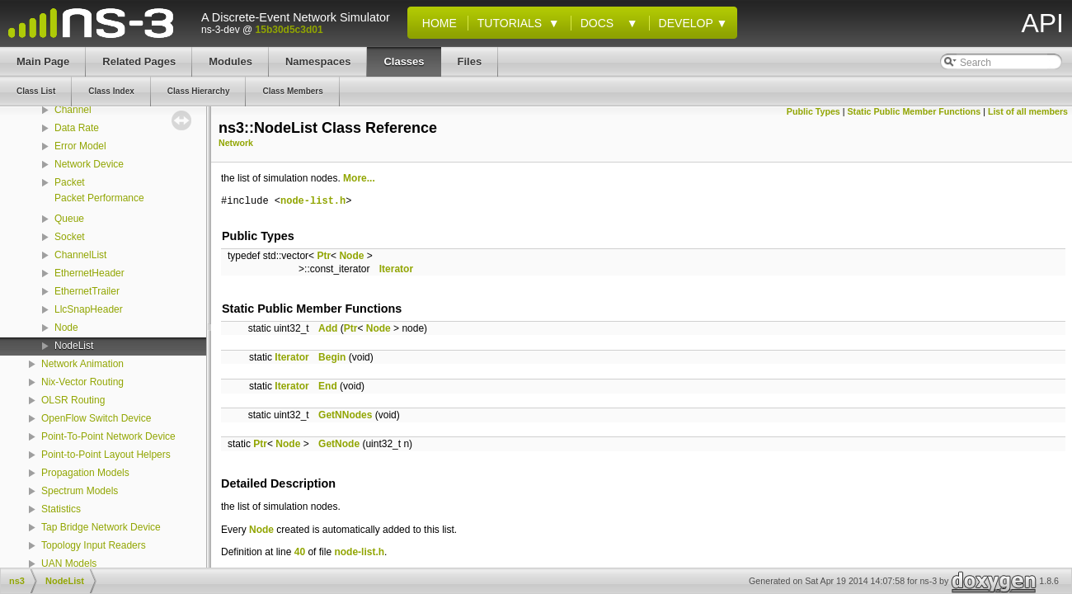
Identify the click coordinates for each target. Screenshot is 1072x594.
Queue (69, 218)
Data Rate (76, 128)
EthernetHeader (89, 273)
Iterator (396, 269)
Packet (69, 182)
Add (327, 328)
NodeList (73, 345)
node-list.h (313, 202)
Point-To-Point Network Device (108, 436)
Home (436, 23)
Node (66, 327)
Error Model (80, 146)
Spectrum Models (79, 491)
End (327, 386)
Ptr (324, 256)
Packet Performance (99, 198)
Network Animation (82, 364)
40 (299, 552)
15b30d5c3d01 (289, 29)
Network (236, 143)
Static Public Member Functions (914, 111)
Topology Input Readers (93, 545)
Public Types (813, 111)
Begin (332, 357)
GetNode (339, 444)
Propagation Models (85, 472)
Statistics (61, 509)
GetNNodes (345, 415)
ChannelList (80, 255)
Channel (73, 110)
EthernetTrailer (87, 291)
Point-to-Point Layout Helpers (106, 454)
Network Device (89, 164)
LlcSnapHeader (88, 309)
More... (359, 178)
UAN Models (68, 563)
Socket (69, 237)
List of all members (1028, 111)
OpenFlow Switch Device (96, 418)
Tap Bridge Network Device (101, 527)
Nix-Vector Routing (82, 382)
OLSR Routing (73, 400)
